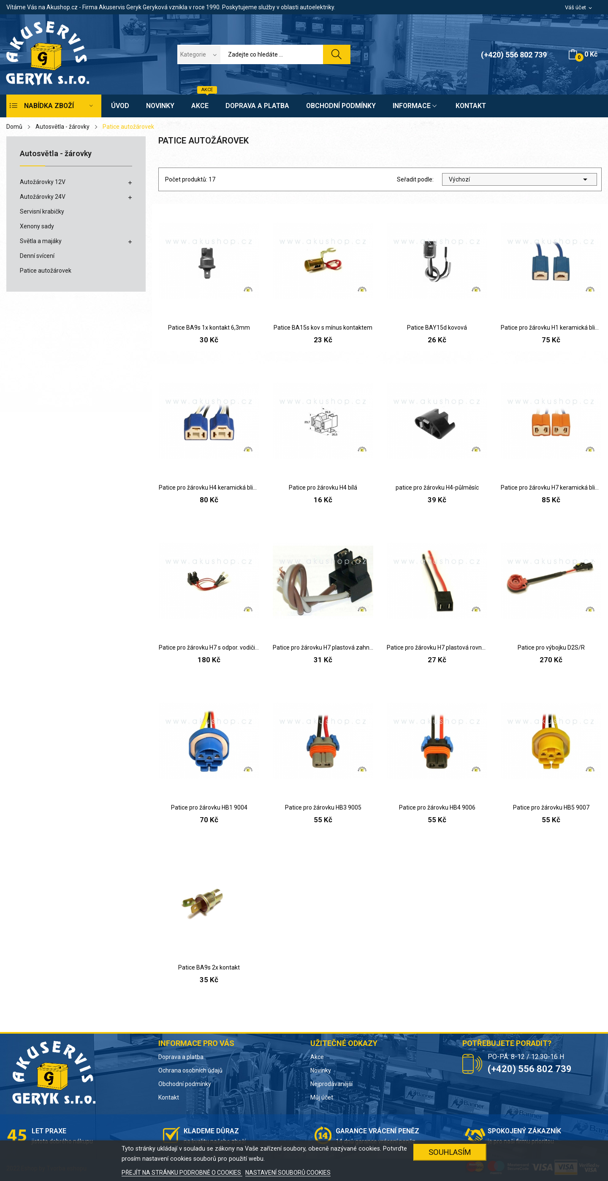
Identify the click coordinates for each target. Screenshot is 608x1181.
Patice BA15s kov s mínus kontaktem (323, 327)
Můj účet (321, 1097)
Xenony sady (37, 226)
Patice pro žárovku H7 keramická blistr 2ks (551, 487)
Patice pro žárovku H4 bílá (323, 487)
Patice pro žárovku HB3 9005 (323, 807)
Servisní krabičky (42, 211)
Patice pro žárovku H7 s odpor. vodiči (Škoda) (209, 647)
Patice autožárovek (45, 270)
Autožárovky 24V (42, 196)
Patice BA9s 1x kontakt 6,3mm (209, 327)
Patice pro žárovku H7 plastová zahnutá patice (323, 647)
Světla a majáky (41, 241)
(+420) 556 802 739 (514, 54)
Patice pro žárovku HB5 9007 (551, 807)
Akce (317, 1057)
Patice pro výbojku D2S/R (551, 647)
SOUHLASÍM (450, 1152)
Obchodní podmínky (184, 1084)
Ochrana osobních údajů (190, 1070)
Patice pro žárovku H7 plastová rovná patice (437, 647)
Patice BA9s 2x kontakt (209, 967)
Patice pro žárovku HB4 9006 (437, 807)
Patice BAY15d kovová (437, 327)
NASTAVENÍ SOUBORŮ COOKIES (288, 1172)
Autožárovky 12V (42, 182)
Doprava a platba (181, 1057)
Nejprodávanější (331, 1084)
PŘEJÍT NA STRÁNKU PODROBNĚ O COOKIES (182, 1172)
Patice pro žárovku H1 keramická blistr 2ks (551, 327)
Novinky (320, 1070)
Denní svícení (37, 255)
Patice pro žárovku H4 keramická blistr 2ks (209, 487)
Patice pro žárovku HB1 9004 (209, 807)
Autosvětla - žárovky (56, 154)
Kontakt (168, 1097)
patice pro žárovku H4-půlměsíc (437, 487)
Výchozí (519, 179)
